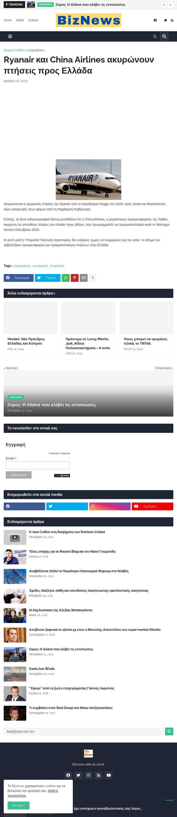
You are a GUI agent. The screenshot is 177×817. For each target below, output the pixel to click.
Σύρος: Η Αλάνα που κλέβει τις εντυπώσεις (90, 5)
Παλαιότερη (163, 368)
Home (8, 20)
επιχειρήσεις (35, 50)
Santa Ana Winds (42, 669)
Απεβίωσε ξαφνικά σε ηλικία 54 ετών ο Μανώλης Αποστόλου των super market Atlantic (95, 629)
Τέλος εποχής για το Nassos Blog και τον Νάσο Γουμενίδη (72, 551)
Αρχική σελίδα (14, 50)
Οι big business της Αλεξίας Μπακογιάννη (60, 610)
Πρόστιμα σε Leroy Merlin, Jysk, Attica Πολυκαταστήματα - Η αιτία (88, 343)
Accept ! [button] (18, 805)
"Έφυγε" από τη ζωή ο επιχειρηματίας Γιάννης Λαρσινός (72, 688)
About (20, 20)
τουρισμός (57, 266)
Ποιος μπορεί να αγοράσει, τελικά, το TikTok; (146, 341)
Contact (33, 20)
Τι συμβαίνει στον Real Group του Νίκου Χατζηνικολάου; (71, 708)
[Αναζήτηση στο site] (84, 731)
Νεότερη (12, 368)
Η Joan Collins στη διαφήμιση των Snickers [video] (67, 532)
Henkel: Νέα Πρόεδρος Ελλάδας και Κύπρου (26, 341)
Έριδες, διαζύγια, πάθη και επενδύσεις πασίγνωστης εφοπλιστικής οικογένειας (89, 590)
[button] (164, 5)
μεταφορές (40, 266)
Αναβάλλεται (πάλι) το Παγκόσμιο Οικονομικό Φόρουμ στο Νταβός (79, 571)
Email (11, 458)
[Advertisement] (88, 121)
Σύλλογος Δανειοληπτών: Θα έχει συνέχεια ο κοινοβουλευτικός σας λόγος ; (85, 808)
